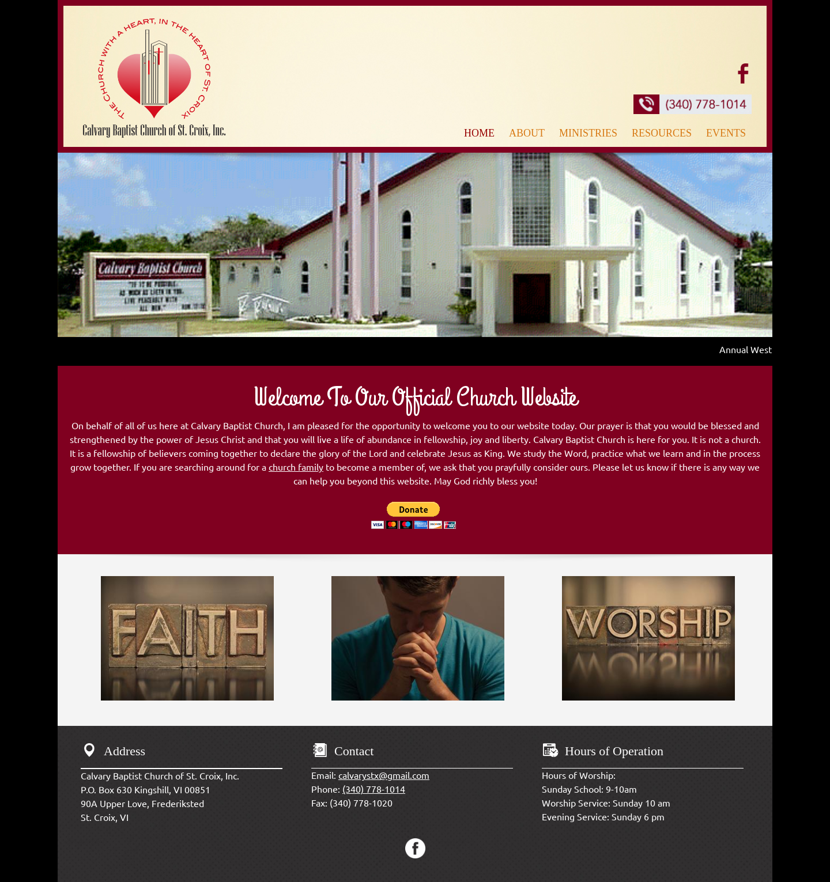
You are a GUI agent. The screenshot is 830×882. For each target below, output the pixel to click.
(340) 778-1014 (373, 789)
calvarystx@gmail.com (383, 775)
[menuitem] (480, 132)
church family (296, 467)
